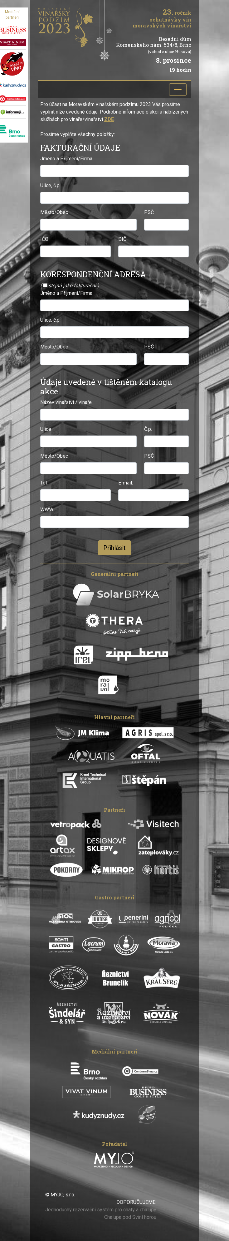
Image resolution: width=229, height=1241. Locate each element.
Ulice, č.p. (50, 185)
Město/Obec (54, 212)
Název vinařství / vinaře (66, 402)
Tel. (44, 483)
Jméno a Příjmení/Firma (66, 159)
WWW (46, 510)
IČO (44, 239)
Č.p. (148, 429)
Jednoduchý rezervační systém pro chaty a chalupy (100, 1210)
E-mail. (125, 483)
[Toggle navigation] (178, 89)
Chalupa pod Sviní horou (130, 1217)
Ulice (45, 429)
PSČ (149, 212)
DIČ (122, 239)
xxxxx (82, 1195)
